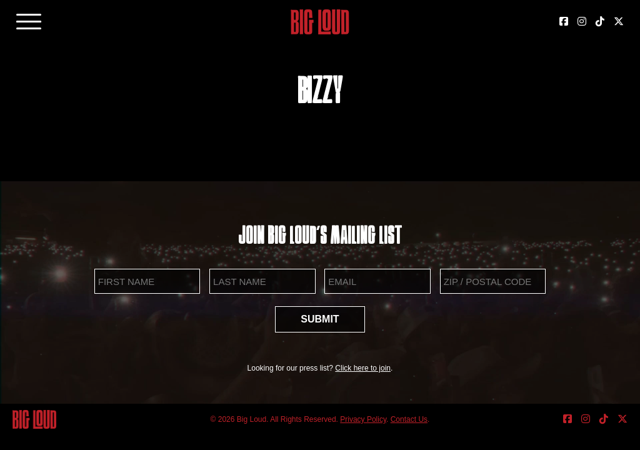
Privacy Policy (363, 419)
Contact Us (409, 419)
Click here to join (363, 368)
